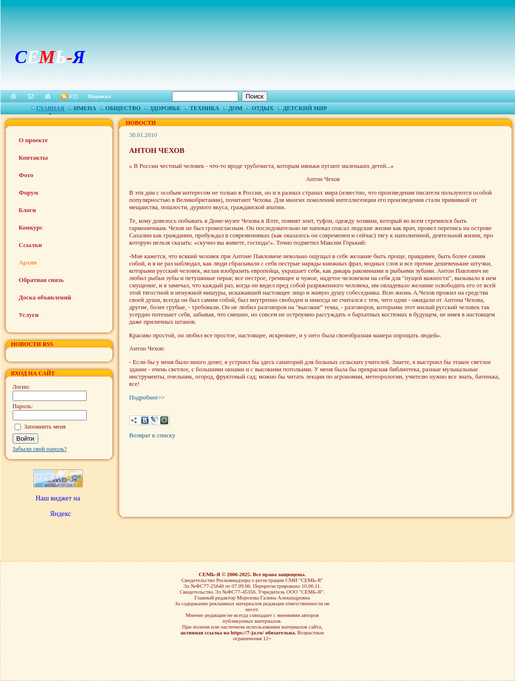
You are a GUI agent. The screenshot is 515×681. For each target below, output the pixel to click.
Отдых (262, 108)
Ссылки (30, 245)
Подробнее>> (147, 397)
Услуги (29, 314)
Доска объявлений (45, 297)
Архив (28, 262)
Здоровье (165, 108)
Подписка (99, 96)
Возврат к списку (152, 435)
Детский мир (305, 108)
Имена (85, 108)
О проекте (33, 140)
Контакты (33, 157)
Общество (123, 108)
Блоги (27, 210)
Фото (26, 175)
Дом (235, 108)
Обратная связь (41, 279)
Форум (28, 192)
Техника (204, 108)
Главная (50, 108)
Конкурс (31, 227)
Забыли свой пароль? (40, 449)
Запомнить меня (45, 426)
